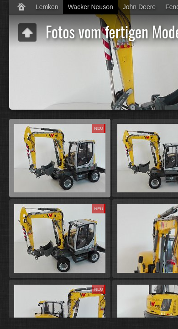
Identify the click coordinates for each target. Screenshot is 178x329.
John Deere (139, 7)
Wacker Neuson (90, 7)
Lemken (47, 7)
